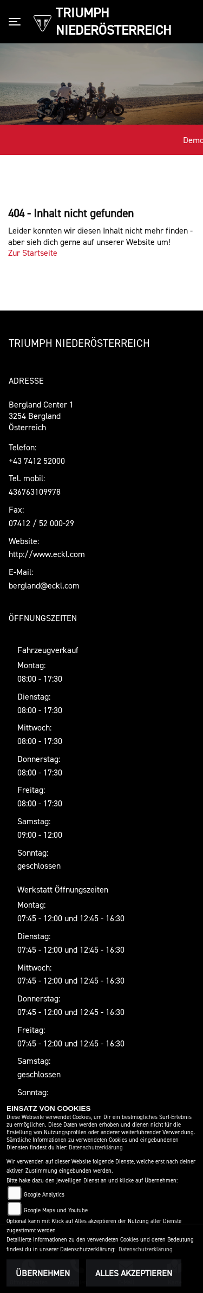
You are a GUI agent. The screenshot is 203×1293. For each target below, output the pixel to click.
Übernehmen (43, 1273)
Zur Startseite (32, 252)
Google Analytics (44, 1194)
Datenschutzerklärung (96, 1147)
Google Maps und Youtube (56, 1210)
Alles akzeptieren (133, 1273)
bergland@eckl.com (44, 585)
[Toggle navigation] (17, 21)
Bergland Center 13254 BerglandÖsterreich (41, 415)
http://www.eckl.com (47, 553)
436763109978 (35, 491)
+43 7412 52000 (37, 460)
